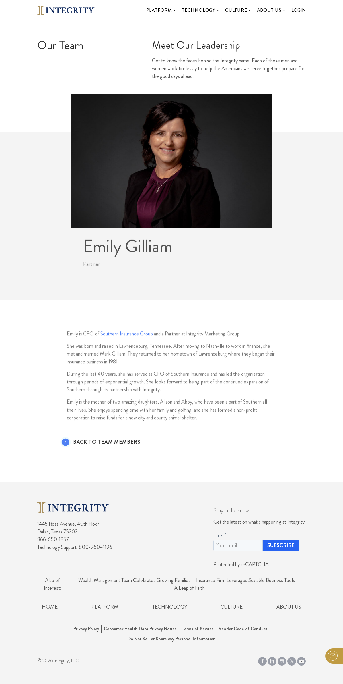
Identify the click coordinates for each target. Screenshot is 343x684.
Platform (159, 10)
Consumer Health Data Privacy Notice (140, 628)
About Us (269, 10)
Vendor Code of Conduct (243, 628)
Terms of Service (198, 628)
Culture (236, 10)
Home (50, 607)
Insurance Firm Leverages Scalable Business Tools (245, 580)
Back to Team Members (97, 442)
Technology (198, 10)
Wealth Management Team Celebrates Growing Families (134, 580)
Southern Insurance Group (126, 342)
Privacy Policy (86, 628)
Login (298, 10)
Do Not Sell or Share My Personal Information (172, 638)
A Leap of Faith (189, 588)
